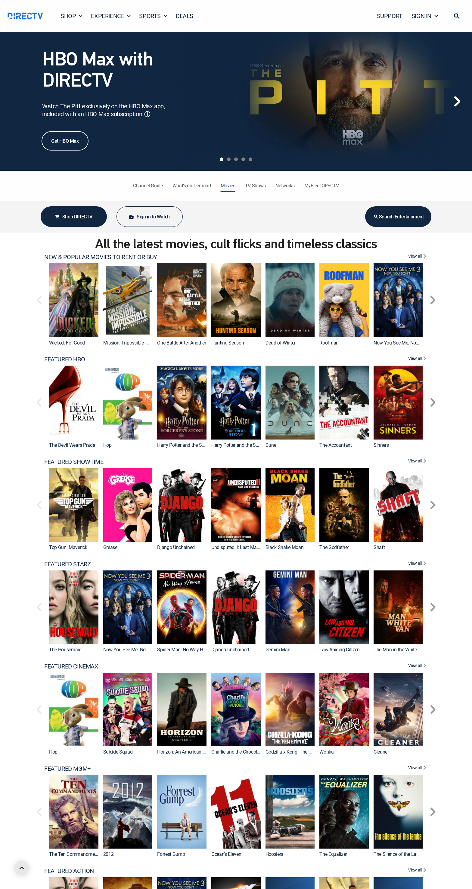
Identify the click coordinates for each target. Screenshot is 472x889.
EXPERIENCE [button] (111, 16)
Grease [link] (110, 547)
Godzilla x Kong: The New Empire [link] (299, 751)
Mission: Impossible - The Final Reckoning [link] (146, 342)
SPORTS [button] (153, 16)
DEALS (184, 16)
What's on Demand (191, 185)
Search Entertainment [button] (398, 216)
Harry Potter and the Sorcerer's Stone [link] (248, 445)
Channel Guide (148, 185)
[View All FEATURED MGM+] (418, 769)
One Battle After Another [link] (181, 342)
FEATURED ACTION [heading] (69, 871)
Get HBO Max (65, 141)
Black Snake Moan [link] (285, 547)
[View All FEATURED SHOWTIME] (418, 462)
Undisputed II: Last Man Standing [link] (245, 547)
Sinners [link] (381, 445)
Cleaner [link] (381, 751)
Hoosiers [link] (274, 854)
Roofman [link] (329, 342)
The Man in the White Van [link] (400, 649)
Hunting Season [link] (227, 342)
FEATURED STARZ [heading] (67, 564)
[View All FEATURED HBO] (418, 359)
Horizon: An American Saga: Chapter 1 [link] (196, 751)
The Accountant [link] (335, 445)
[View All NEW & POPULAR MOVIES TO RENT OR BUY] (418, 257)
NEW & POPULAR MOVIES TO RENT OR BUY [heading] (100, 257)
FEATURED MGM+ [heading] (67, 769)
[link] (73, 300)
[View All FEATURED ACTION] (418, 871)
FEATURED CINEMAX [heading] (71, 666)
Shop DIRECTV (73, 216)
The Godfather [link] (334, 547)
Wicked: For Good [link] (67, 342)
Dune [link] (271, 445)
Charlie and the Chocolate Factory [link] (245, 751)
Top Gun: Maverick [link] (68, 547)
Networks (284, 185)
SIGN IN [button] (425, 16)
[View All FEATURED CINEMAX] (418, 666)
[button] (457, 16)
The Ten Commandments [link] (75, 854)
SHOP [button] (72, 16)
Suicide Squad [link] (118, 751)
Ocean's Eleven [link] (226, 854)
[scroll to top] (21, 868)
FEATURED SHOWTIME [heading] (73, 462)
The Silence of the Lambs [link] (399, 854)
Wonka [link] (326, 751)
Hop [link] (107, 445)
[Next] (457, 101)
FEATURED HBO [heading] (64, 359)
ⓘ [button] (147, 114)
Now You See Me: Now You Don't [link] (407, 342)
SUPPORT (389, 16)
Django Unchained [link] (176, 547)
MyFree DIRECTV (321, 185)
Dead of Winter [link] (281, 342)
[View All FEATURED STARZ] (418, 564)
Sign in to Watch (149, 216)
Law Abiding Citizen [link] (339, 649)
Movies (228, 185)
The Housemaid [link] (65, 649)
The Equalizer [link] (333, 854)
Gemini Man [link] (278, 649)
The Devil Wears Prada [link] (72, 445)
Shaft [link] (379, 547)
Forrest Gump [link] (171, 854)
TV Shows (255, 185)
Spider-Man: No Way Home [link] (184, 649)
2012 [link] (108, 854)
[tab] (221, 159)
